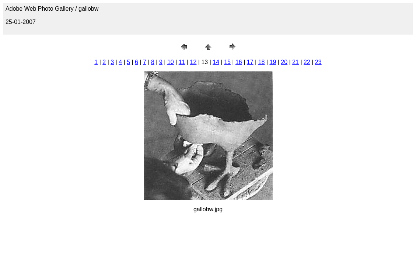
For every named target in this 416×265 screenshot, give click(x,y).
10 (170, 62)
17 (250, 62)
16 (238, 62)
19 (273, 62)
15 (227, 62)
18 (261, 62)
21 (295, 62)
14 (216, 62)
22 (307, 62)
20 (284, 62)
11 (182, 62)
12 (193, 62)
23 (318, 62)
